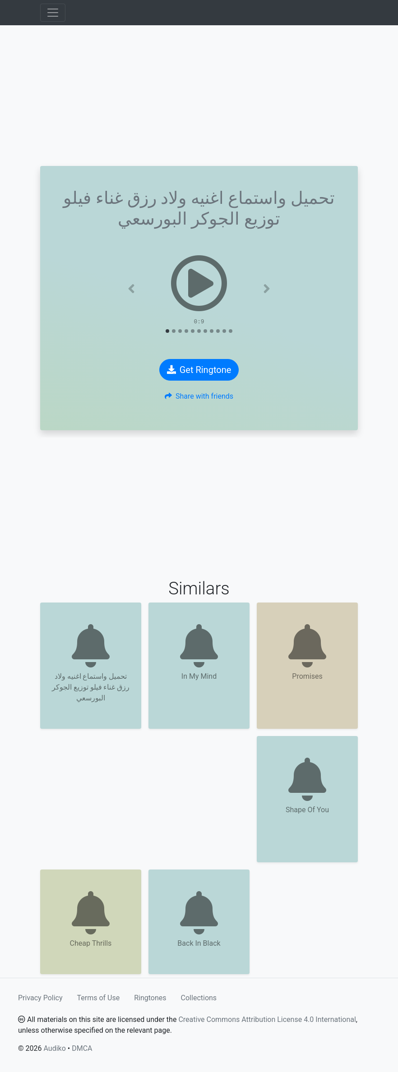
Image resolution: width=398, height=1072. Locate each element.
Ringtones (150, 998)
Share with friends (199, 396)
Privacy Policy (40, 998)
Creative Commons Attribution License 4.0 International (267, 1019)
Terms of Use (98, 998)
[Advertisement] (199, 95)
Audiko (54, 1048)
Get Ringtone (199, 369)
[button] (131, 289)
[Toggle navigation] (52, 13)
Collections (199, 998)
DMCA (82, 1048)
